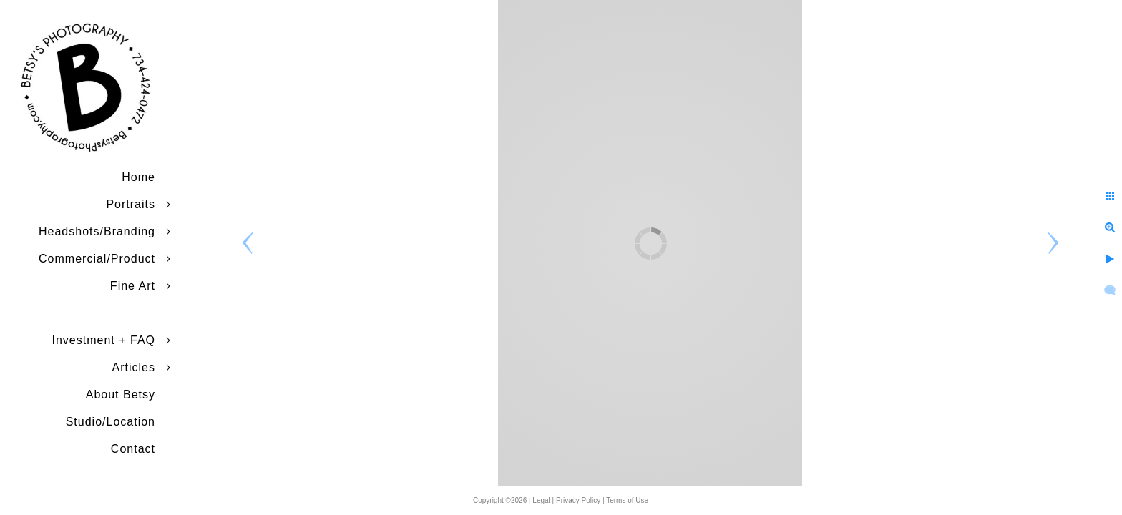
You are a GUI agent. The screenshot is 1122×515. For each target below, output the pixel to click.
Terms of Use (627, 500)
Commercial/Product (97, 258)
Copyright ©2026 (500, 500)
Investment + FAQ (104, 340)
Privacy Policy (578, 500)
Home (138, 177)
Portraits (130, 204)
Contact (133, 449)
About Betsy (120, 394)
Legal (541, 500)
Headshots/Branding (97, 231)
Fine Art (132, 286)
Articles (133, 367)
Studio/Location (110, 422)
